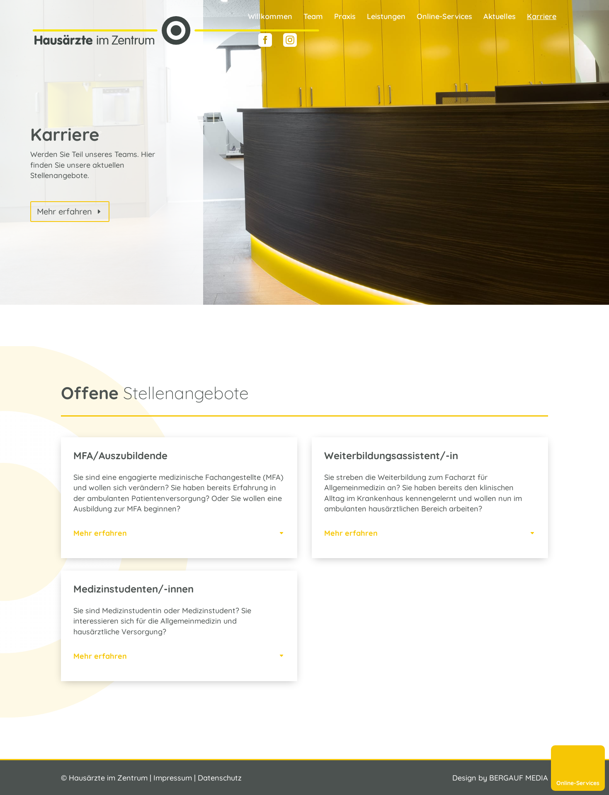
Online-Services (444, 17)
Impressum (172, 778)
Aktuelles (499, 17)
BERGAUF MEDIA (518, 778)
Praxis (345, 17)
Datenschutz (220, 778)
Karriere (541, 17)
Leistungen (386, 17)
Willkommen (270, 17)
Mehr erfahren (64, 211)
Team (313, 17)
